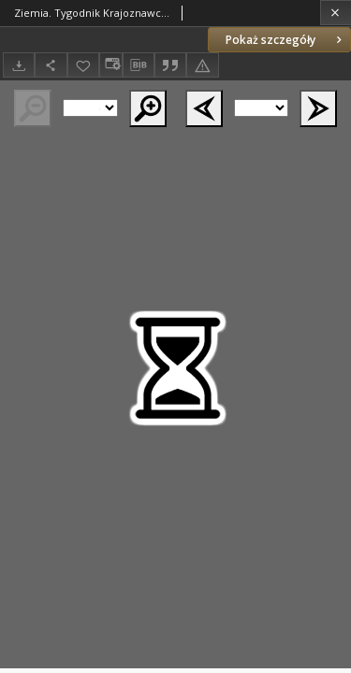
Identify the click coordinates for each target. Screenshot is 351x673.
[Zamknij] (335, 12)
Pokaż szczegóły (285, 40)
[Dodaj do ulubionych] (83, 65)
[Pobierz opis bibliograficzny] (138, 65)
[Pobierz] (19, 65)
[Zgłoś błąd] (202, 65)
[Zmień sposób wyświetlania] (110, 65)
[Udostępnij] (50, 65)
